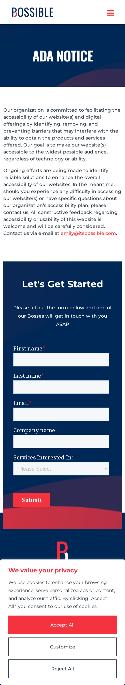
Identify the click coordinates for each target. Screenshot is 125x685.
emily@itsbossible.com (88, 233)
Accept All (62, 625)
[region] (62, 622)
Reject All (62, 669)
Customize (62, 647)
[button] (110, 13)
